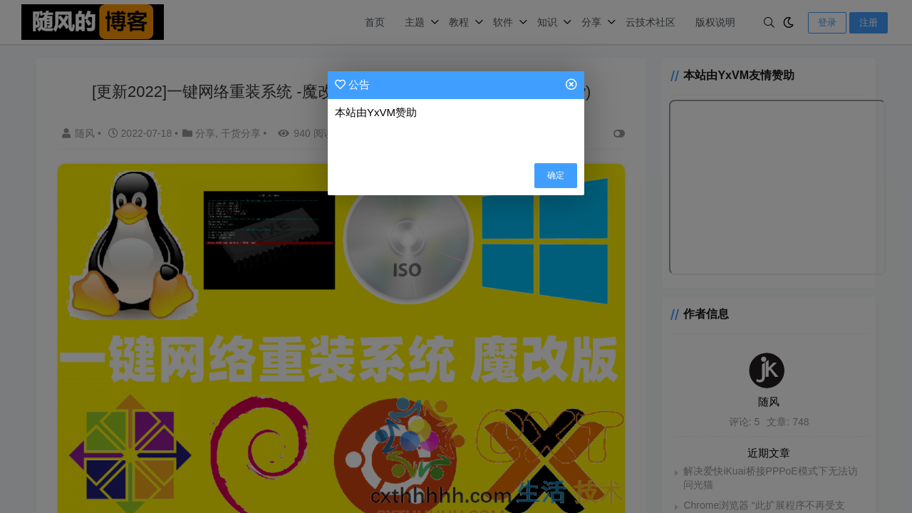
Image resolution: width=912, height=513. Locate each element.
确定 (555, 175)
